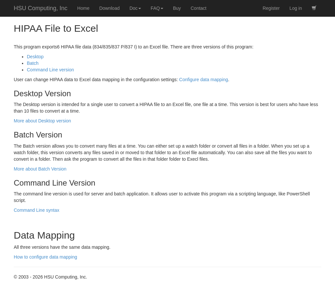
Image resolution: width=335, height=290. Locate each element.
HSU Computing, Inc (40, 8)
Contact (198, 8)
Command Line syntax (36, 210)
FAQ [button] (157, 8)
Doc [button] (135, 8)
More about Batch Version (40, 169)
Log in (296, 8)
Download (109, 8)
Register (271, 8)
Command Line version (50, 69)
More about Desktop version (42, 120)
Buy (177, 8)
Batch (33, 63)
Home (83, 8)
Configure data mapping (203, 79)
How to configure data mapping (45, 257)
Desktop (35, 56)
